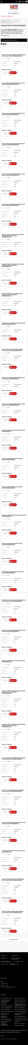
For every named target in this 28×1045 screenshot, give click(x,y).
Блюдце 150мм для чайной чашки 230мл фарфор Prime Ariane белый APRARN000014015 (13, 265)
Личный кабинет (4, 983)
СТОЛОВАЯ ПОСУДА (5, 21)
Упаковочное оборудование (20, 1011)
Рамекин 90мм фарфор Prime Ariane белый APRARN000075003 (13, 661)
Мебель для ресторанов (19, 1023)
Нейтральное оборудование (7, 1011)
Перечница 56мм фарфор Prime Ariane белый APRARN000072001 (12, 544)
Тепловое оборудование (6, 1007)
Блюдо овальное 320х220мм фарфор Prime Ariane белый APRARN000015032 (13, 144)
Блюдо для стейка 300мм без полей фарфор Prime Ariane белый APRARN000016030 (14, 55)
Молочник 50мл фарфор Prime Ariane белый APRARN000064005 (14, 515)
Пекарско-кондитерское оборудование (6, 1021)
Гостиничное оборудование (20, 1009)
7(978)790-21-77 (4, 955)
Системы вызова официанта (20, 1018)
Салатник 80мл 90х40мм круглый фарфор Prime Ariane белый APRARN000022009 (13, 879)
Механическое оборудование (4, 1017)
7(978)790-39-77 (14, 955)
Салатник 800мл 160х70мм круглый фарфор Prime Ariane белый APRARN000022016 (13, 758)
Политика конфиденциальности (8, 987)
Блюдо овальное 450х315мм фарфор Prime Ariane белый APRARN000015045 (13, 204)
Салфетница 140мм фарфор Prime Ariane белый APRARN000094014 (13, 572)
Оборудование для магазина (20, 1020)
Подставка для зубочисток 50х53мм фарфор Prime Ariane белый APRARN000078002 (14, 600)
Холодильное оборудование (7, 1005)
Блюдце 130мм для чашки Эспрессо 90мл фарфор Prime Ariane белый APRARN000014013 (13, 236)
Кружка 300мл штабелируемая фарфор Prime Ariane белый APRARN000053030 (12, 349)
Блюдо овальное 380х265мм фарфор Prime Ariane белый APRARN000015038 (13, 174)
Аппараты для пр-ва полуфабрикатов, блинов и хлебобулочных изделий (20, 1004)
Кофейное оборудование (20, 1001)
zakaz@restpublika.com (6, 961)
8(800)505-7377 (4, 958)
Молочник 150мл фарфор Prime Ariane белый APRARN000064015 (12, 459)
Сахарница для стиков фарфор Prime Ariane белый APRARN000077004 (13, 323)
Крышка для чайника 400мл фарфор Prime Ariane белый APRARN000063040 (13, 378)
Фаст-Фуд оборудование (6, 1019)
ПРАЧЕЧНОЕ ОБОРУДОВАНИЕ (4, 1024)
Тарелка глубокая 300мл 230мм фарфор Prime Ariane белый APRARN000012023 (12, 912)
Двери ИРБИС (4, 1004)
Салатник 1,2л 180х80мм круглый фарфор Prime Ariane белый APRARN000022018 (13, 790)
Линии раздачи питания (19, 1000)
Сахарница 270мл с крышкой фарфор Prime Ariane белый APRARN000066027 (13, 823)
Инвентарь (16, 1021)
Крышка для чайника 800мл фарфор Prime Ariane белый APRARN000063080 (13, 404)
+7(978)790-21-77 (15, 13)
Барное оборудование (6, 1009)
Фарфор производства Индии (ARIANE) (9, 22)
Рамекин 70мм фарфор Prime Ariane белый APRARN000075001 (13, 430)
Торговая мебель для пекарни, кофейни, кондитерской (5, 1001)
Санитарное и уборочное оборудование (20, 1014)
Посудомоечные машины (20, 998)
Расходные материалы (19, 1025)
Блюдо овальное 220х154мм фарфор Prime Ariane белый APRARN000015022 (13, 83)
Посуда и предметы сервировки (13, 19)
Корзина (2, 981)
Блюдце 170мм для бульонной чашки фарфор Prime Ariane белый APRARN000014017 (12, 294)
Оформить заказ (4, 985)
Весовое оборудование (19, 1007)
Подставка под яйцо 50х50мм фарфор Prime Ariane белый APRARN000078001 (13, 630)
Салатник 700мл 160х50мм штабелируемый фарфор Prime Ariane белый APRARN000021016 (13, 692)
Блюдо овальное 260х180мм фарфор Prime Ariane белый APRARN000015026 (13, 114)
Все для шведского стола (6, 998)
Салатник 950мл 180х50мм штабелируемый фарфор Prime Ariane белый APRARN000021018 (13, 725)
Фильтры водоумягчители (20, 1016)
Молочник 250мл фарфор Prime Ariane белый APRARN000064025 (12, 487)
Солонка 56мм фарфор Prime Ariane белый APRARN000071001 (13, 851)
